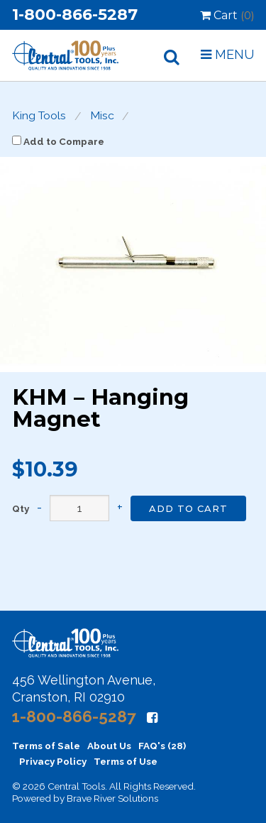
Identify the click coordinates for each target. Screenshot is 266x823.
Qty (20, 509)
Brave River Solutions (112, 798)
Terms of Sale (46, 745)
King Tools (39, 115)
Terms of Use (125, 761)
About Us (109, 745)
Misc (102, 115)
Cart (227, 15)
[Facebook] (152, 717)
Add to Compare (58, 141)
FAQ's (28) (162, 745)
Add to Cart (188, 508)
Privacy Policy (53, 761)
